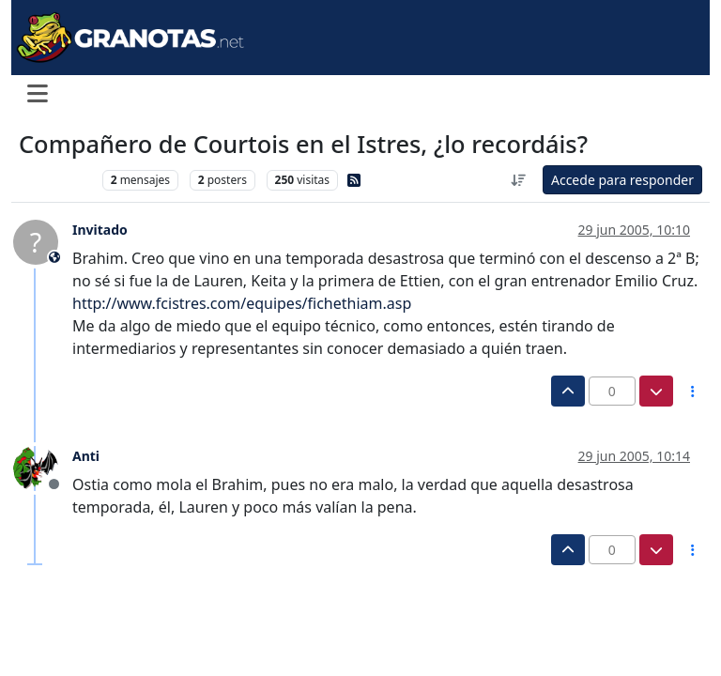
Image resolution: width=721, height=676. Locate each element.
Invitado (100, 229)
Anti (86, 456)
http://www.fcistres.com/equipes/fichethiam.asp (241, 303)
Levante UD (55, 180)
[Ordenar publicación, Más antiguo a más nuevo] (518, 179)
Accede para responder (622, 180)
